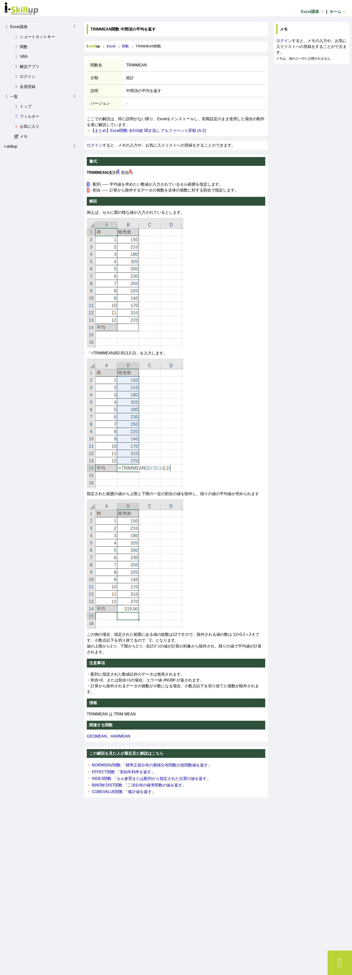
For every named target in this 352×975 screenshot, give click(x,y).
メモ (21, 136)
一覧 (40, 96)
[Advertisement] (312, 94)
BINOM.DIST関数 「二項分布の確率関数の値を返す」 (139, 785)
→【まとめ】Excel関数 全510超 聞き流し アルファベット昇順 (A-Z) (146, 130)
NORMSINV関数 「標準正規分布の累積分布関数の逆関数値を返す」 (152, 765)
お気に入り (26, 126)
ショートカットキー (34, 37)
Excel (111, 46)
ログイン (24, 76)
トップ (23, 106)
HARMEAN (120, 736)
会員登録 (24, 87)
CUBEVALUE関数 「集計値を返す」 (123, 792)
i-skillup (40, 146)
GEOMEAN (97, 736)
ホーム (338, 12)
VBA (21, 56)
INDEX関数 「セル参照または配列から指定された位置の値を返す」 (151, 778)
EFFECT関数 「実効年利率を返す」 (123, 772)
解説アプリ (26, 66)
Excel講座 (313, 12)
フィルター (26, 116)
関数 (21, 47)
